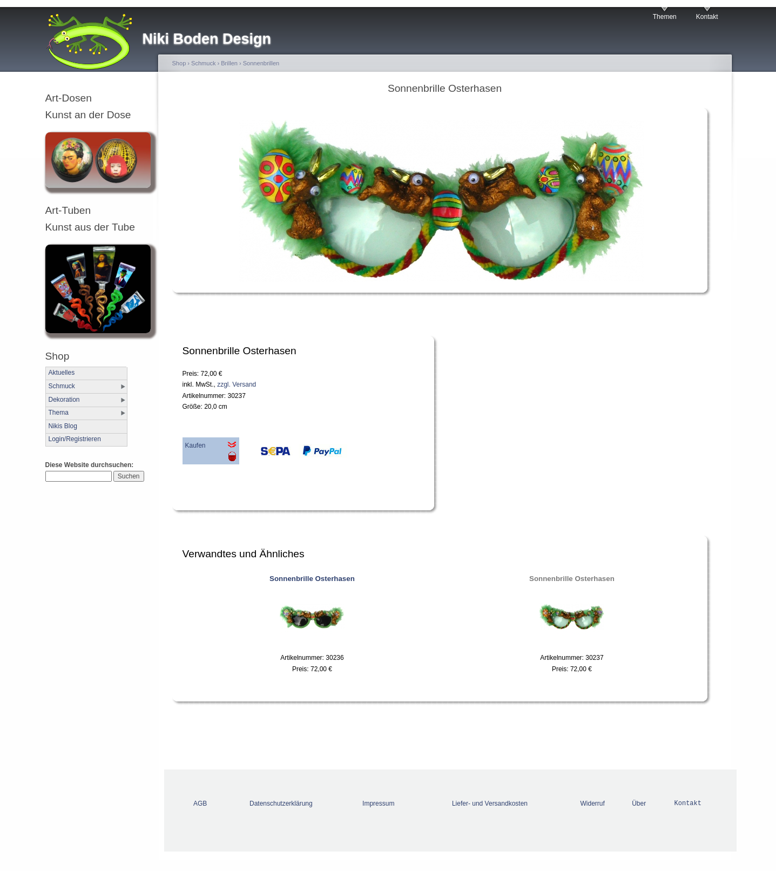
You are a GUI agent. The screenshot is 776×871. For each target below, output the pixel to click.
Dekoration (64, 399)
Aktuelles (62, 372)
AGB (200, 803)
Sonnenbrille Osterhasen (312, 579)
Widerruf (593, 803)
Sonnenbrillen (261, 63)
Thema (59, 412)
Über (639, 803)
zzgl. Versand (236, 384)
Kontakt (707, 17)
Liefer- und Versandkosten (490, 803)
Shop (179, 63)
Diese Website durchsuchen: (89, 465)
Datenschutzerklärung (281, 803)
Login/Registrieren (75, 439)
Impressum (378, 803)
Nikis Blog (63, 426)
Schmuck (62, 386)
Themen (665, 17)
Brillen (229, 63)
